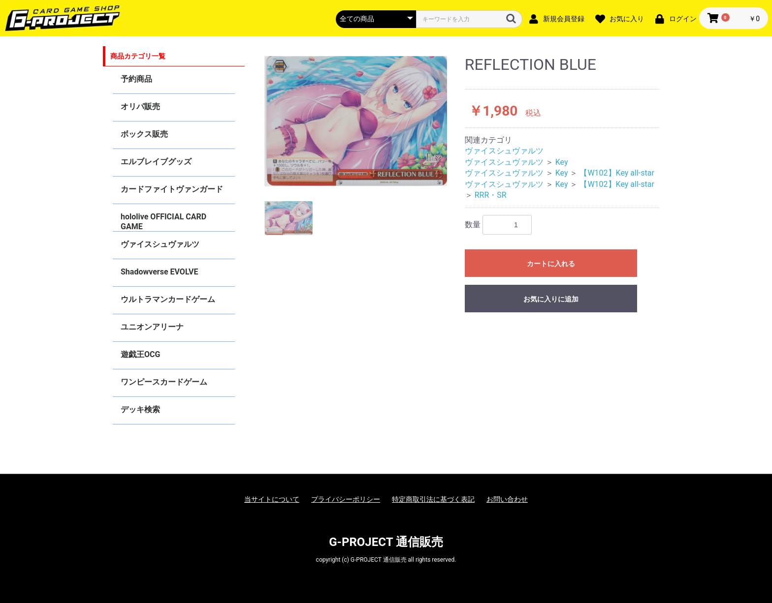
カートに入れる (551, 264)
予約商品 (136, 79)
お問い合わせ (507, 499)
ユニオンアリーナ (152, 327)
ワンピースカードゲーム (164, 382)
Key (561, 162)
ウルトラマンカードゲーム (168, 299)
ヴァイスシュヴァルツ (160, 244)
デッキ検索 (140, 409)
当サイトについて (271, 499)
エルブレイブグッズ (156, 161)
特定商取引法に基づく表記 (433, 499)
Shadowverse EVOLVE (159, 271)
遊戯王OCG (140, 354)
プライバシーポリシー (345, 499)
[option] (356, 121)
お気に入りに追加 (551, 299)
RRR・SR (491, 195)
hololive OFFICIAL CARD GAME (163, 221)
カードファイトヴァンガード (172, 189)
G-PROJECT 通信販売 (386, 542)
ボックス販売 (144, 134)
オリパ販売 (140, 106)
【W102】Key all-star (616, 173)
